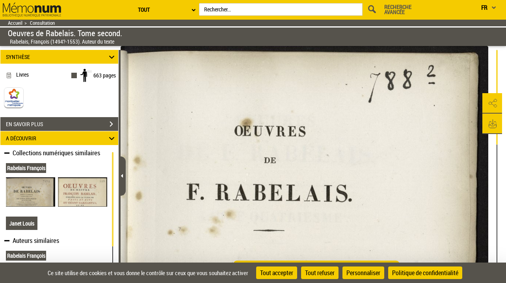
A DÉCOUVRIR (61, 138)
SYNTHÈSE (61, 57)
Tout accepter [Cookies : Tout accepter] (276, 272)
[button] (492, 103)
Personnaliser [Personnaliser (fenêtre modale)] (363, 272)
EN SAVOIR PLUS (62, 124)
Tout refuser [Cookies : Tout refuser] (320, 272)
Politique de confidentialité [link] (425, 272)
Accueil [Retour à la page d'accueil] (15, 23)
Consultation (42, 23)
